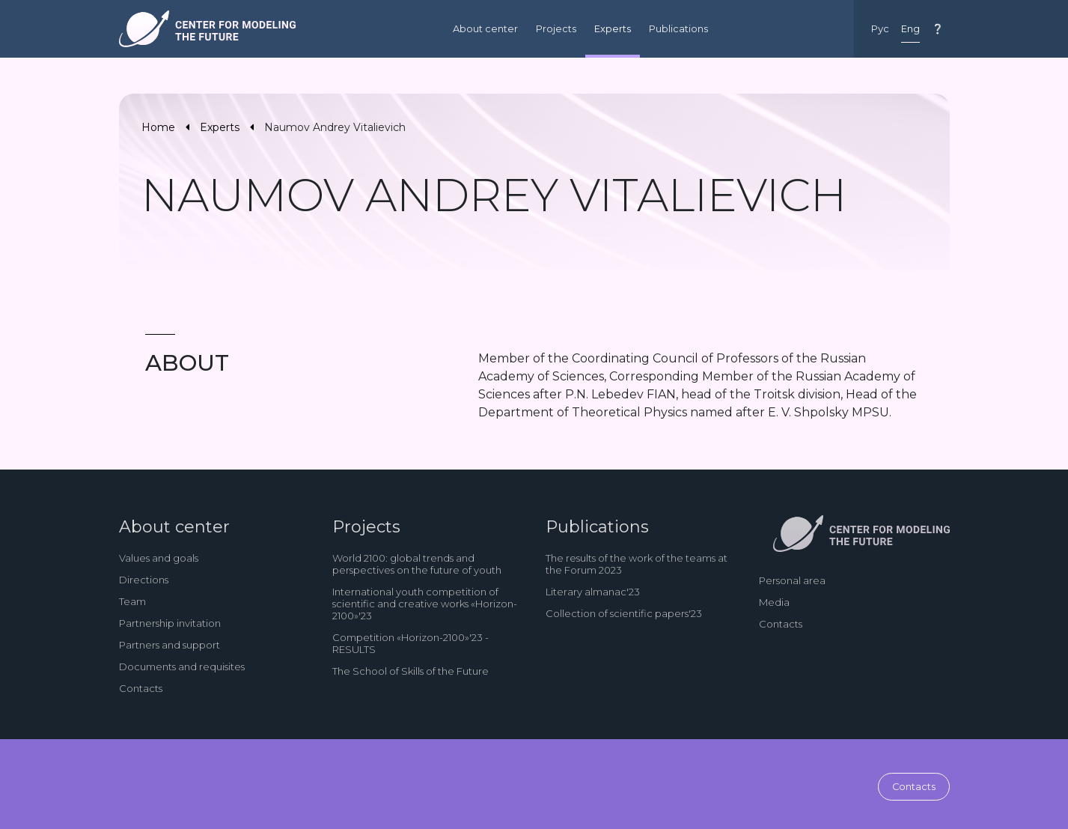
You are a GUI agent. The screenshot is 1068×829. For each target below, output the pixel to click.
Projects (556, 28)
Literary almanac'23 (593, 592)
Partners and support (169, 645)
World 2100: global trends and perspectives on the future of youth (416, 564)
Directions (143, 580)
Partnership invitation (170, 623)
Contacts (140, 688)
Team (132, 601)
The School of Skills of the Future (410, 671)
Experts (612, 28)
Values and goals (158, 558)
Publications (678, 28)
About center (485, 28)
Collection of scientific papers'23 (624, 613)
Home (158, 127)
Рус (880, 28)
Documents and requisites (182, 666)
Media (774, 602)
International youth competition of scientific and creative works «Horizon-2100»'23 (424, 604)
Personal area (792, 580)
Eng (910, 28)
